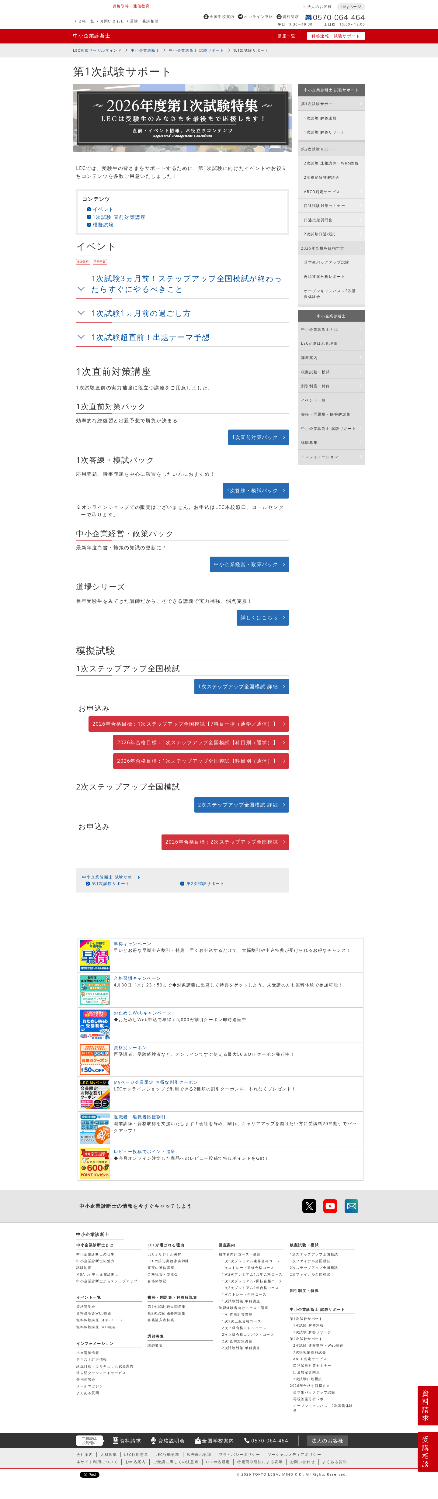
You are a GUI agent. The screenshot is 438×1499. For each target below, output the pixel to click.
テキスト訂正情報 (91, 1359)
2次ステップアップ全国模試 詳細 (238, 804)
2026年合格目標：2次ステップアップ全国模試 (221, 841)
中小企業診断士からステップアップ (107, 1281)
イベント (103, 209)
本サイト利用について (97, 1461)
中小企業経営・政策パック (246, 564)
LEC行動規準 (167, 1454)
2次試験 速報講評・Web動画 (331, 163)
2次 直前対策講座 (237, 1341)
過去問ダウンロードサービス (101, 1372)
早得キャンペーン (133, 943)
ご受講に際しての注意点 (176, 1461)
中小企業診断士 (91, 35)
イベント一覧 (313, 400)
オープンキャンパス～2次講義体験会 (330, 293)
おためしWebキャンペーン (143, 1013)
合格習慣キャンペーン (137, 978)
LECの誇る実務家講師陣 (168, 1261)
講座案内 (309, 357)
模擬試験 (103, 224)
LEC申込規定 (218, 1461)
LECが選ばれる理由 (319, 343)
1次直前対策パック (255, 437)
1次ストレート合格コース (244, 1294)
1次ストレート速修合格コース (248, 1267)
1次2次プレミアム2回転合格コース (252, 1281)
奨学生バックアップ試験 (326, 262)
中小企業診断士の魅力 (95, 1261)
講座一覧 (286, 36)
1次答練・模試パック (252, 490)
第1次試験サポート (251, 50)
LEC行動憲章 (136, 1454)
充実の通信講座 (161, 1267)
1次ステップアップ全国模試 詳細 (238, 686)
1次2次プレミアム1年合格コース (250, 1287)
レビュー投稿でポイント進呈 (145, 1151)
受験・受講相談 (144, 21)
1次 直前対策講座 (237, 1314)
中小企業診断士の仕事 (95, 1254)
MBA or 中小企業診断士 (97, 1274)
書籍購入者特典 (161, 1320)
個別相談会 (86, 1379)
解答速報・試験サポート (335, 36)
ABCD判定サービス (322, 191)
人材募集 (108, 1454)
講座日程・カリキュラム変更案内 (105, 1366)
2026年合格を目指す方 (323, 248)
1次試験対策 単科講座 (241, 1301)
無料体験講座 (99, 1320)
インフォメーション (319, 456)
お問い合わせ (112, 21)
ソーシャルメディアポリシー (295, 1454)
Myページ (352, 6)
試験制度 (84, 1267)
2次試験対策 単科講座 (241, 1347)
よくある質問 (87, 1392)
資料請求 (291, 16)
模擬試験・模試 (315, 372)
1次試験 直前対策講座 (119, 217)
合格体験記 (157, 1281)
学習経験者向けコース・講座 (244, 1307)
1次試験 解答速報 (320, 118)
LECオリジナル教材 (165, 1254)
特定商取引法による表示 (260, 1461)
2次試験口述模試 (319, 234)
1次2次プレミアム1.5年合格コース (252, 1274)
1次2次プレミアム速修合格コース (251, 1261)
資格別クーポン (130, 1047)
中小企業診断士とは (319, 329)
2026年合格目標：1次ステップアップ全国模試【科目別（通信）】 (197, 761)
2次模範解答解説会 (321, 177)
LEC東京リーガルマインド (97, 50)
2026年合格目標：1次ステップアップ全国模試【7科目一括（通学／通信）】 (185, 723)
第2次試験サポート (205, 883)
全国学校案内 (222, 16)
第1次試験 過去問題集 (167, 1306)
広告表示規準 (199, 1454)
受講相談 (425, 1452)
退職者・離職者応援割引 (140, 1117)
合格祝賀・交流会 (163, 1274)
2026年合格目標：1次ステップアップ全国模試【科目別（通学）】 (197, 742)
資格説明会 (86, 1306)
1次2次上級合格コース (241, 1321)
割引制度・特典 (315, 386)
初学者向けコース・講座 (240, 1254)
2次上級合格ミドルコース (244, 1327)
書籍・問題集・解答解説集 (326, 414)
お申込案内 (135, 1461)
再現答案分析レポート (324, 276)
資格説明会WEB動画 (94, 1313)
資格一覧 (86, 21)
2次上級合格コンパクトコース (248, 1334)
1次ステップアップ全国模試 (314, 1254)
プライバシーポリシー (239, 1454)
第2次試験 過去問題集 (167, 1313)
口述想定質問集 (318, 220)
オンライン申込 (258, 16)
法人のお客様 (319, 6)
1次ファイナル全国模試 (310, 1261)
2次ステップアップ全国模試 (314, 1267)
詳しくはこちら (259, 617)
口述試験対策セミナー (324, 205)
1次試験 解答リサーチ (324, 132)
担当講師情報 (87, 1352)
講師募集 (309, 442)
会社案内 (85, 1454)
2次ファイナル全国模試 (310, 1274)
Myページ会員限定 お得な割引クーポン (156, 1082)
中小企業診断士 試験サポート (196, 50)
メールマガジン (89, 1386)
